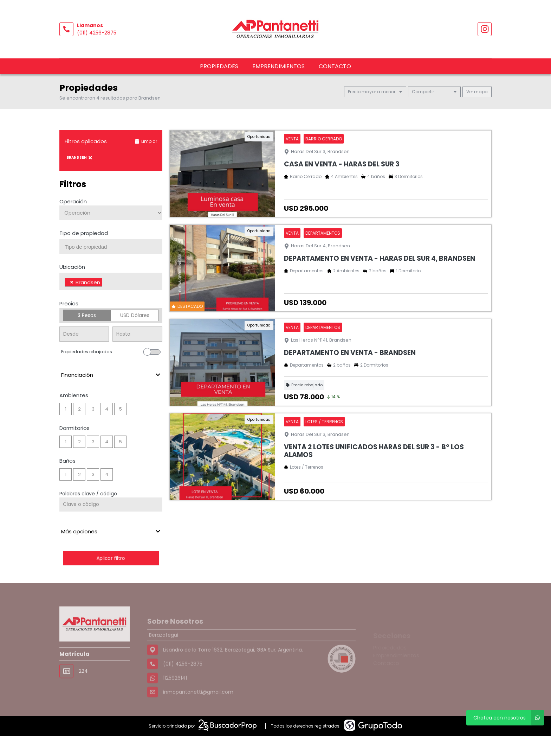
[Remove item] (72, 282)
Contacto (335, 66)
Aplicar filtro (110, 558)
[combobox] (110, 246)
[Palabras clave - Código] (110, 504)
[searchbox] (113, 247)
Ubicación (72, 267)
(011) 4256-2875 (96, 32)
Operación (73, 201)
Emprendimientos (278, 66)
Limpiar (146, 141)
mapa (477, 92)
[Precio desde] (84, 334)
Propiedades (219, 66)
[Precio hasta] (137, 334)
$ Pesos (87, 315)
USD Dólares (134, 315)
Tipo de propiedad (83, 233)
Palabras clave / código (88, 493)
